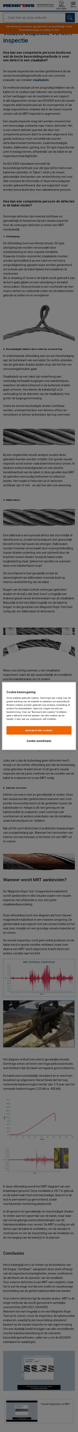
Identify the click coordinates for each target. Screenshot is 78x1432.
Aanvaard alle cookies (39, 730)
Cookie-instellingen (39, 740)
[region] (39, 716)
